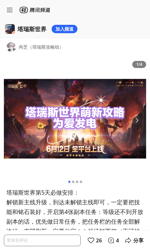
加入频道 (64, 29)
